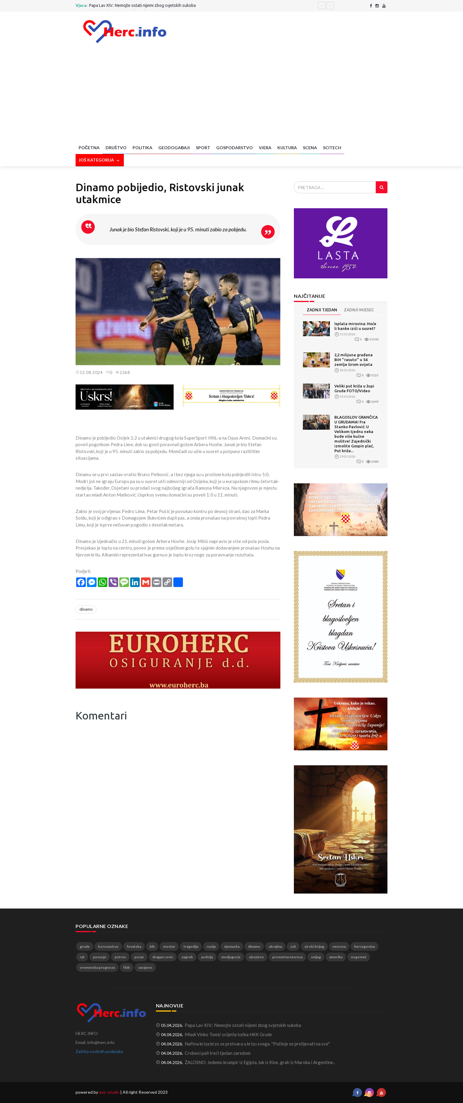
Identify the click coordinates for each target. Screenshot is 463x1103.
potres (120, 957)
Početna (89, 147)
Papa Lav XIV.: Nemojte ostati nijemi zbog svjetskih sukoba (142, 5)
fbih (126, 967)
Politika (142, 147)
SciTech (332, 147)
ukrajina (275, 946)
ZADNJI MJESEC (359, 309)
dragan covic (162, 957)
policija (207, 957)
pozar (139, 957)
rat (82, 957)
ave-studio (109, 1092)
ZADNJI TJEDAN (322, 309)
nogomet (358, 957)
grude (85, 946)
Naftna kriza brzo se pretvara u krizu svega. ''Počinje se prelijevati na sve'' (257, 1043)
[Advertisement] (231, 97)
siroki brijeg (314, 946)
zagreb (187, 957)
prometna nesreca (287, 957)
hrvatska (134, 946)
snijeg (316, 957)
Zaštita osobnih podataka (99, 1051)
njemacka (232, 946)
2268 (122, 372)
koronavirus (108, 946)
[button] (275, 259)
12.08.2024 (89, 372)
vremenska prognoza (97, 967)
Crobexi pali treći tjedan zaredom (217, 1053)
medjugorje (230, 957)
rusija (211, 946)
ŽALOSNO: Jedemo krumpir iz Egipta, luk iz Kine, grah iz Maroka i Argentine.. (260, 1062)
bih (152, 946)
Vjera (265, 147)
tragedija (191, 946)
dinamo (86, 609)
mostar (169, 946)
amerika (335, 957)
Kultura (287, 147)
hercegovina (364, 946)
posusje (99, 957)
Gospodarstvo (234, 147)
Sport (203, 147)
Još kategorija (100, 160)
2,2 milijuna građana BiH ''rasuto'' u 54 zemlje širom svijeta (353, 359)
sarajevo (145, 967)
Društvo (116, 147)
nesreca (339, 946)
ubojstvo (256, 957)
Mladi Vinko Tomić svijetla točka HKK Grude (228, 1034)
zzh (293, 946)
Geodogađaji (174, 147)
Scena (310, 147)
